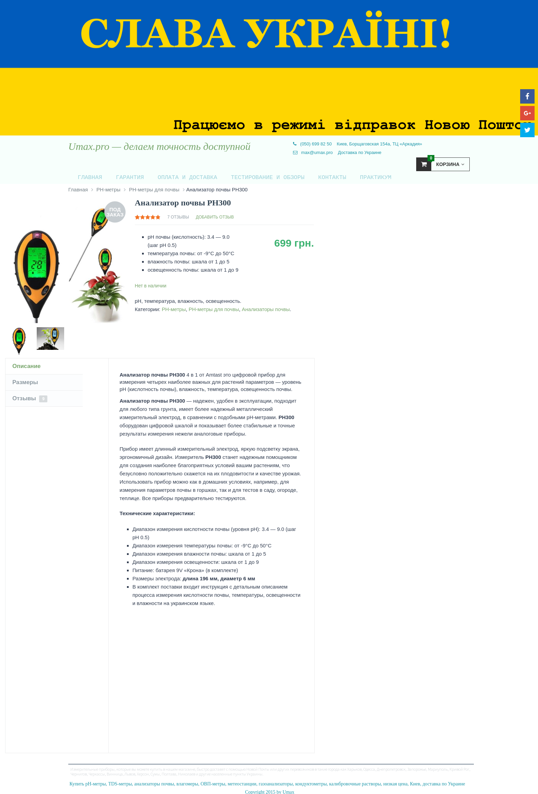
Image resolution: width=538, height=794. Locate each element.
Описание (27, 363)
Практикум (350, 176)
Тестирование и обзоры (250, 176)
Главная (85, 176)
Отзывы (30, 396)
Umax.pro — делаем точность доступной (159, 146)
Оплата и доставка (174, 176)
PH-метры (108, 186)
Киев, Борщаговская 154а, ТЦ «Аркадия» (379, 143)
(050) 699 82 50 (312, 143)
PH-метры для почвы (154, 186)
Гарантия (121, 176)
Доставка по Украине (360, 152)
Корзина (440, 164)
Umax (288, 789)
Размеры (26, 379)
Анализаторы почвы (266, 306)
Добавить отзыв (215, 214)
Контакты (311, 176)
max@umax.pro (313, 152)
